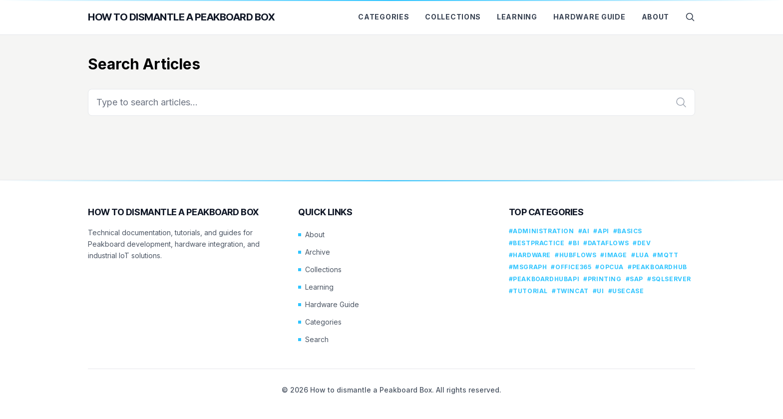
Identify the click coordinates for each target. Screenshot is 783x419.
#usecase (626, 291)
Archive (314, 252)
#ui (598, 291)
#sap (634, 279)
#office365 (571, 267)
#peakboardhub (657, 267)
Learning (517, 16)
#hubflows (575, 255)
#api (601, 231)
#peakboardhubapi (544, 279)
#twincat (570, 291)
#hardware (530, 255)
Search (313, 339)
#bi (573, 243)
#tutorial (528, 291)
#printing (602, 279)
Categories (383, 16)
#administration (541, 231)
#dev (642, 243)
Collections (453, 16)
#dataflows (606, 243)
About (656, 16)
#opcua (609, 267)
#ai (584, 231)
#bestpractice (537, 243)
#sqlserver (669, 279)
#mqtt (665, 255)
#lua (640, 255)
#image (613, 255)
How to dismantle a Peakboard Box (181, 17)
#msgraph (528, 267)
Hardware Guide (589, 16)
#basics (627, 231)
